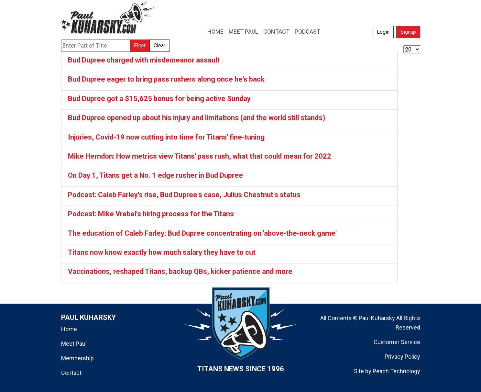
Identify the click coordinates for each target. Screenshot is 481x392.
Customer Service (397, 342)
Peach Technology (396, 371)
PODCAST (307, 31)
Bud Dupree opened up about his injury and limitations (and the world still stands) (196, 118)
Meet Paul (74, 343)
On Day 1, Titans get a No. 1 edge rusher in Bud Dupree (155, 175)
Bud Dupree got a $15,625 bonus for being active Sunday (159, 99)
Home (69, 329)
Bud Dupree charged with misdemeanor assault (144, 60)
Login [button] (383, 32)
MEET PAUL (243, 31)
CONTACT (276, 31)
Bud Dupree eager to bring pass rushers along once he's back (166, 79)
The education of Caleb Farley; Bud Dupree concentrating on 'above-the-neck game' (202, 233)
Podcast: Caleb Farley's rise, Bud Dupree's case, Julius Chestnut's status (184, 195)
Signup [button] (408, 32)
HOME (215, 31)
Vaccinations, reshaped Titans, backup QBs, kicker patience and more (180, 271)
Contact (71, 372)
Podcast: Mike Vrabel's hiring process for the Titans (151, 214)
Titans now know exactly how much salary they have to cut (162, 252)
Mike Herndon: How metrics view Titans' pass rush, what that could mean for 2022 (199, 156)
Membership (77, 358)
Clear (159, 45)
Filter (140, 45)
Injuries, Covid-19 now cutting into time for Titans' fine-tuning (166, 137)
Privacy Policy (402, 356)
